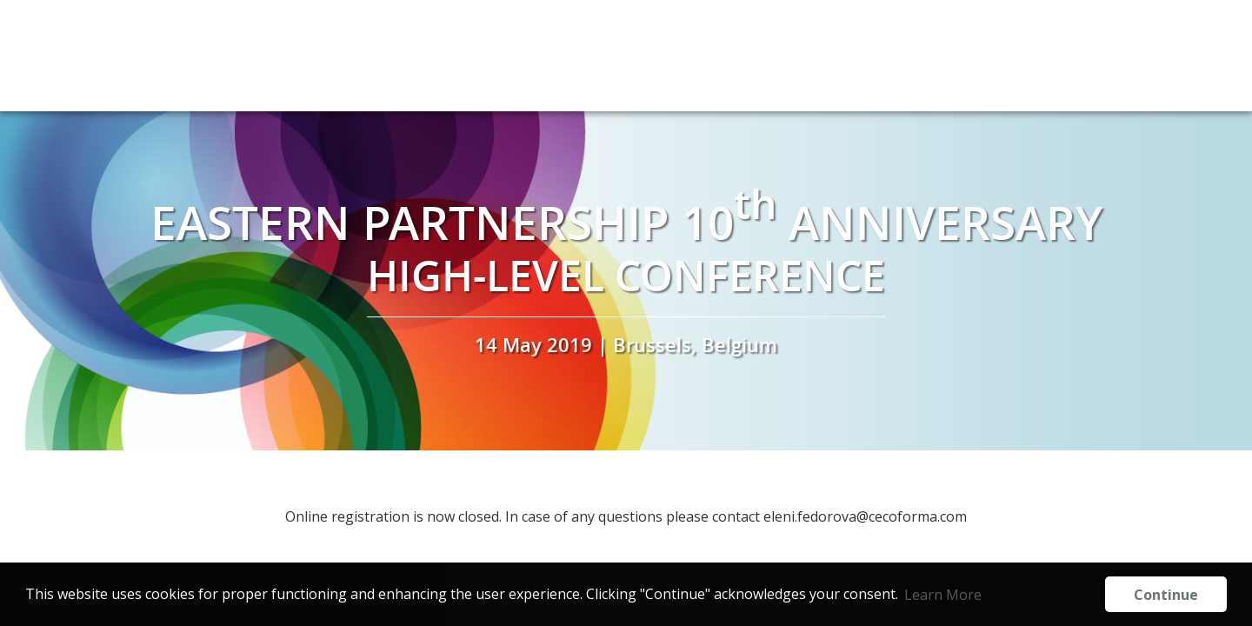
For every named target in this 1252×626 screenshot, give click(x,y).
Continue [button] (1166, 594)
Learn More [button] (943, 594)
